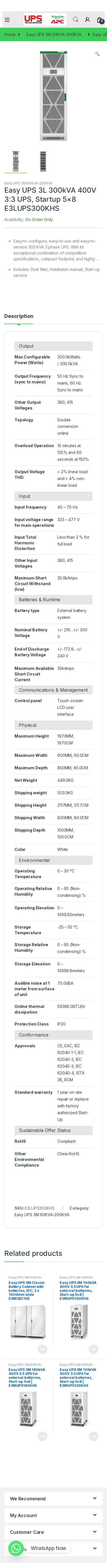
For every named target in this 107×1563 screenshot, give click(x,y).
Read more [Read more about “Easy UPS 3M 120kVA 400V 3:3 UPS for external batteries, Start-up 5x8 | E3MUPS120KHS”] (93, 1436)
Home (9, 34)
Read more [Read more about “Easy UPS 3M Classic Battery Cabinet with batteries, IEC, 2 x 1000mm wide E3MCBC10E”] (42, 1349)
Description (18, 316)
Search (75, 19)
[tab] (18, 319)
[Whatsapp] (16, 1548)
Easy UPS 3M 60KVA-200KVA (54, 34)
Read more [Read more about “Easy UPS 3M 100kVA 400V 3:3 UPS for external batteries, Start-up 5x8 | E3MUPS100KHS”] (93, 1349)
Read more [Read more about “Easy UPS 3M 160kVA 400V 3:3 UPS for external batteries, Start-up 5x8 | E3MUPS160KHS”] (42, 1436)
